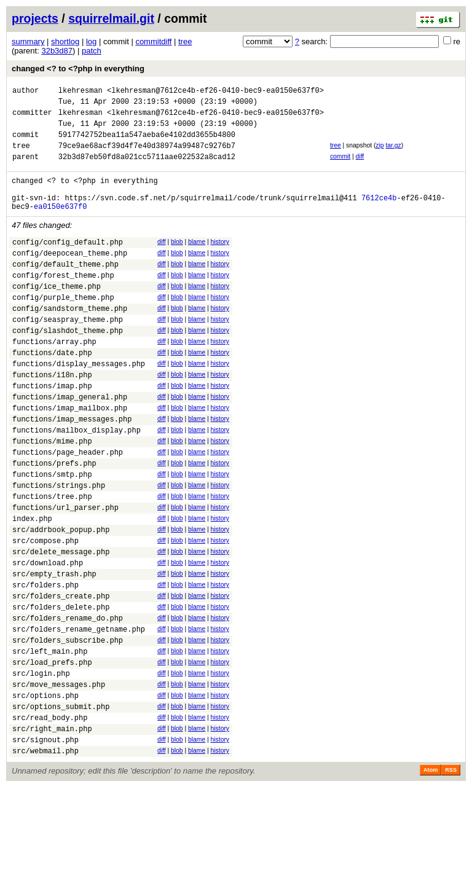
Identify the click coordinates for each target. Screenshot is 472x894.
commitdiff (153, 41)
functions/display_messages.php (78, 406)
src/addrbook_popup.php (60, 599)
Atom (430, 877)
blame (196, 262)
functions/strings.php (58, 548)
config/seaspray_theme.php (67, 354)
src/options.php (45, 793)
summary (28, 41)
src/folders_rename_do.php (67, 702)
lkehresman (80, 92)
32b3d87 (57, 50)
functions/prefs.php (54, 522)
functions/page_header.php (67, 509)
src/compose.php (45, 612)
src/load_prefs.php (52, 754)
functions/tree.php (52, 560)
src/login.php (41, 767)
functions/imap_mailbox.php (69, 457)
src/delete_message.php (60, 625)
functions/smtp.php (52, 535)
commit (340, 167)
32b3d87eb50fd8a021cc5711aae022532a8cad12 (146, 169)
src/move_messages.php (58, 780)
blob (177, 262)
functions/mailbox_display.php (76, 483)
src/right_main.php (52, 831)
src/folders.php (45, 664)
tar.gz (393, 154)
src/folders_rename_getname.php (78, 715)
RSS (451, 877)
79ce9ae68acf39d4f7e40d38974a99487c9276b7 (146, 156)
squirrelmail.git (111, 18)
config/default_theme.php (65, 289)
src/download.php (47, 638)
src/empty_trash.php (54, 651)
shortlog (65, 41)
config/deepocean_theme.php (69, 277)
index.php (32, 586)
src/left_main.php (49, 741)
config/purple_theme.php (63, 328)
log (91, 41)
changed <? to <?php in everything (78, 68)
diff (360, 167)
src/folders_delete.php (60, 689)
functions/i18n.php (52, 419)
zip (380, 154)
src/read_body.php (49, 819)
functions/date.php (52, 393)
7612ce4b (379, 216)
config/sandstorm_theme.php (69, 341)
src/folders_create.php (60, 677)
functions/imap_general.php (69, 444)
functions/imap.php (52, 431)
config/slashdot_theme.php (67, 367)
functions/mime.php (52, 496)
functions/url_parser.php (65, 573)
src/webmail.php (45, 857)
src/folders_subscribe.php (67, 728)
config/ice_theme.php (56, 315)
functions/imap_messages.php (72, 470)
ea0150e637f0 (60, 226)
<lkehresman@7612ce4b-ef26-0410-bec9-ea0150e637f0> (215, 92)
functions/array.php (54, 380)
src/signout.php (45, 844)
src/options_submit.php (60, 806)
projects (35, 18)
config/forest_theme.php (63, 302)
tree (185, 41)
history (220, 262)
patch (91, 50)
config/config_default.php (67, 264)
